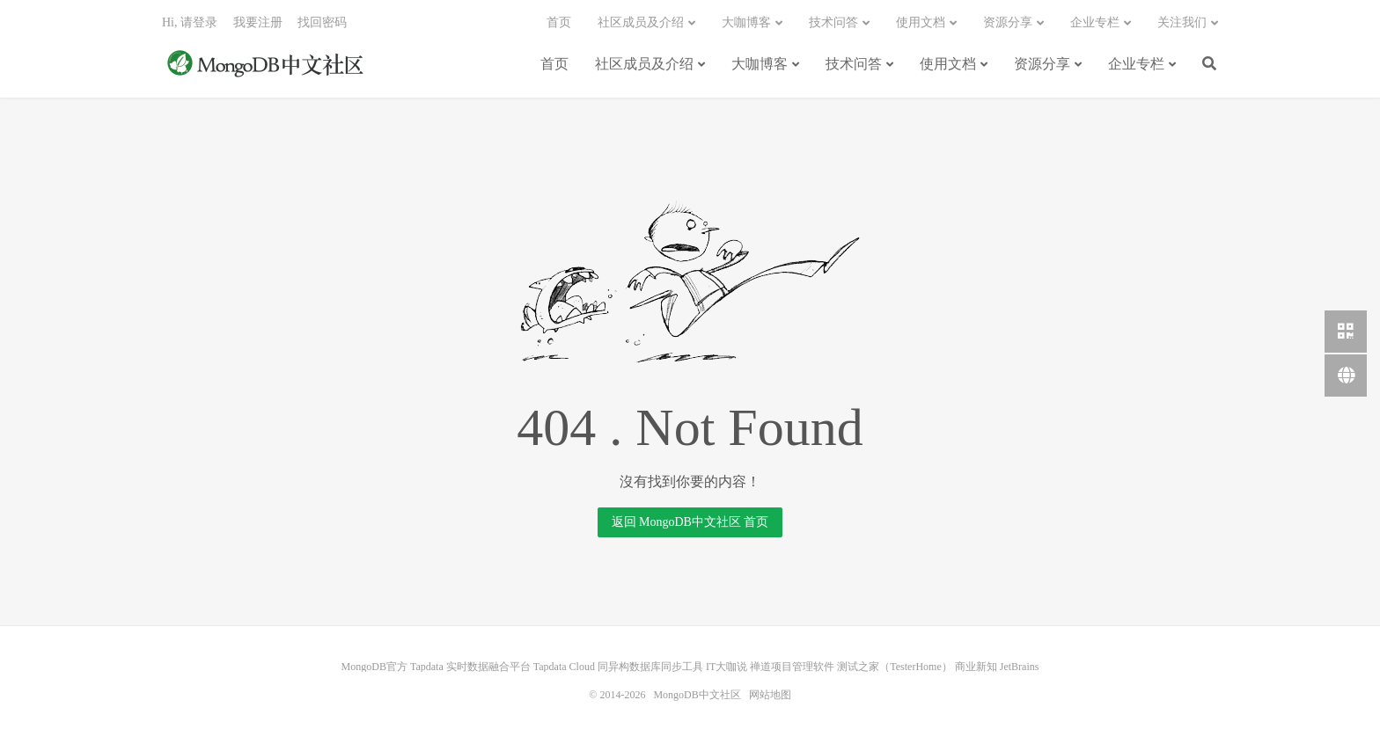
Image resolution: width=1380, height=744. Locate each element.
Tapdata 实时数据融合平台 (470, 666)
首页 (554, 63)
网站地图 (770, 695)
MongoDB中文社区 (267, 65)
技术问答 (854, 63)
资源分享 (1042, 63)
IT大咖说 (726, 666)
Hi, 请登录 (189, 22)
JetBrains (1019, 666)
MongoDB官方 (374, 666)
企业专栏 (1136, 63)
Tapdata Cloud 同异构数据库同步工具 (618, 666)
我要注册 (258, 22)
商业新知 (976, 666)
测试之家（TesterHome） (894, 666)
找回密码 (322, 22)
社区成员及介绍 (644, 63)
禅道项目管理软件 (792, 666)
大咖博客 (759, 63)
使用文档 (948, 63)
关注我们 (1182, 22)
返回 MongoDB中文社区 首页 (690, 522)
